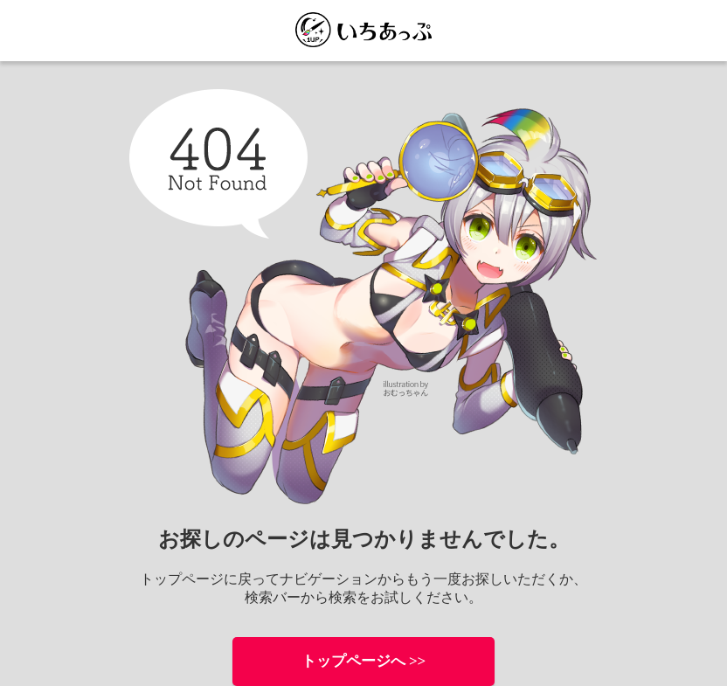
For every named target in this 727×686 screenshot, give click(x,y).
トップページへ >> (363, 661)
